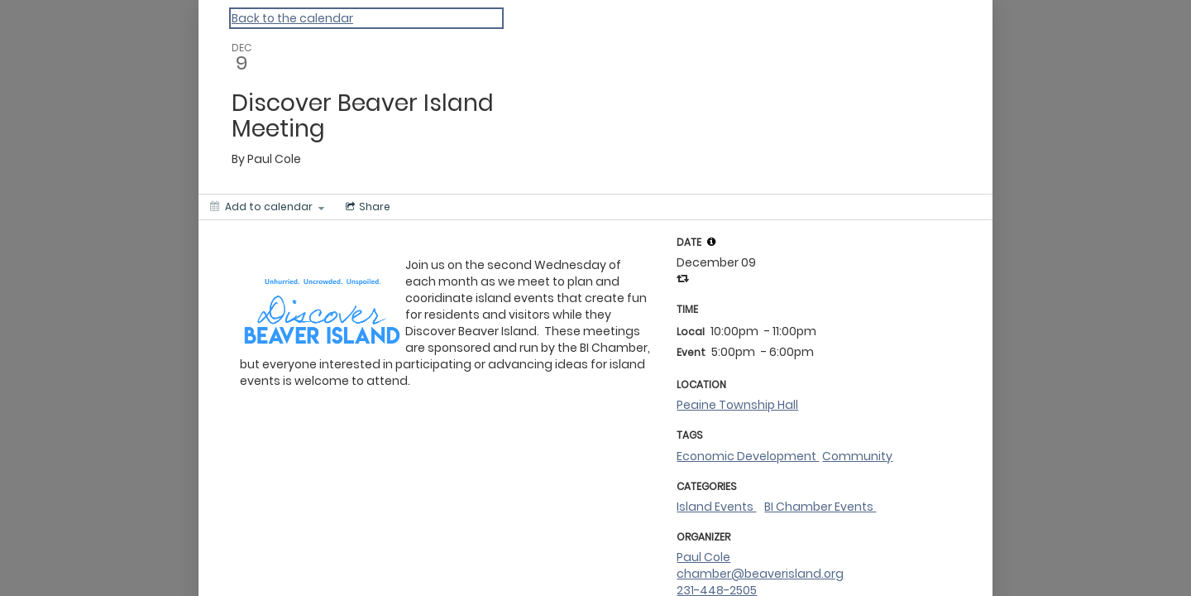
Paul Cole (703, 557)
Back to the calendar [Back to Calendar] (292, 18)
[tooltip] (711, 242)
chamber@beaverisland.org (760, 573)
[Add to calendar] (267, 207)
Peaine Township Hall (737, 405)
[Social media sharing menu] (366, 207)
